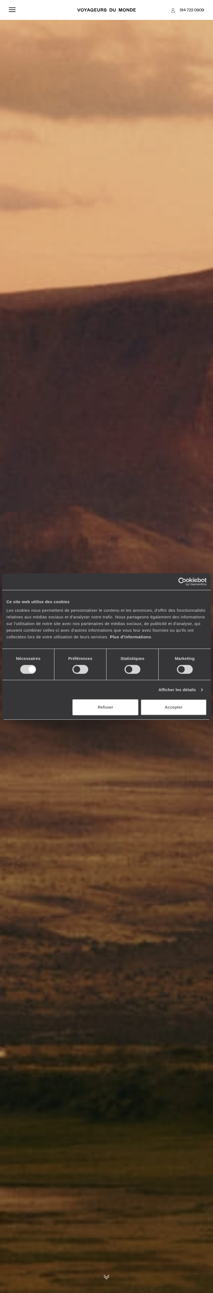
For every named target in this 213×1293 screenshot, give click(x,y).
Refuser (105, 707)
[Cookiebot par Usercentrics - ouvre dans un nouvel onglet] (182, 581)
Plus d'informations (130, 636)
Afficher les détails (177, 689)
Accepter (173, 707)
